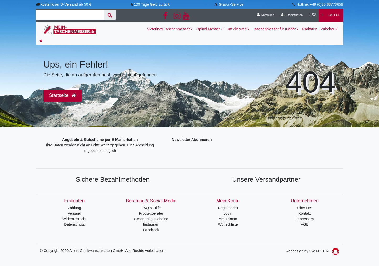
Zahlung (74, 208)
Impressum (305, 219)
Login (227, 213)
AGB (305, 224)
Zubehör (327, 29)
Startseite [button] (62, 95)
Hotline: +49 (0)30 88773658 (319, 4)
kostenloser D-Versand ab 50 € (66, 4)
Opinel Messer (208, 29)
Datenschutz (74, 224)
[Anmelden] (265, 15)
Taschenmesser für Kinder (274, 29)
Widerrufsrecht (74, 219)
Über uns (304, 208)
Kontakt (304, 213)
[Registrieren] (292, 15)
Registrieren (228, 208)
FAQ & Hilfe (151, 208)
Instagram (151, 224)
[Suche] (110, 15)
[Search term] (70, 15)
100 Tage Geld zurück (152, 4)
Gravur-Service (231, 4)
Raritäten (309, 29)
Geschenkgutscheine (151, 219)
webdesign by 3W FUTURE (312, 251)
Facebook (151, 230)
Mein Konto (228, 219)
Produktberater (151, 213)
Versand (74, 213)
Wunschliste (228, 224)
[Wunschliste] (312, 15)
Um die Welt (236, 29)
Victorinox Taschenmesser (168, 29)
